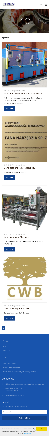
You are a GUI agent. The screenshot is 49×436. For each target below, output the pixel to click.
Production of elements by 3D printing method (19, 372)
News (5, 346)
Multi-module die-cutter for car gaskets (23, 93)
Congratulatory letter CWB (16, 308)
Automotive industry (10, 363)
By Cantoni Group (19, 91)
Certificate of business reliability (19, 168)
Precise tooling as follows (12, 367)
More (9, 108)
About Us (6, 351)
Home (21, 23)
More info (27, 433)
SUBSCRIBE (24, 418)
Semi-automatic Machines (16, 237)
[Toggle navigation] (46, 4)
